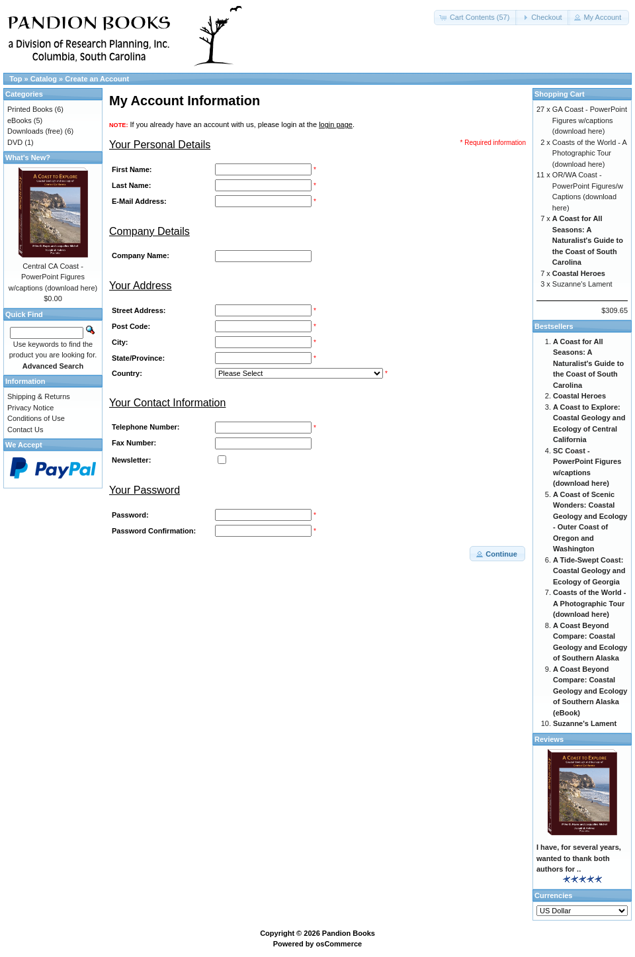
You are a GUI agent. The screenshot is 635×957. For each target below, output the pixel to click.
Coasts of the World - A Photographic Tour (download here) (589, 153)
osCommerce (339, 944)
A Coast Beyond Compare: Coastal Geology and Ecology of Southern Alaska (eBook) (590, 691)
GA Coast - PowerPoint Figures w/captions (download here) (589, 120)
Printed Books (29, 109)
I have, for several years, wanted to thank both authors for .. (578, 858)
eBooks (19, 120)
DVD (14, 142)
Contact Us (25, 429)
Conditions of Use (36, 418)
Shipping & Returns (38, 396)
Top (15, 79)
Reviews (549, 739)
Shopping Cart (559, 94)
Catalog (43, 79)
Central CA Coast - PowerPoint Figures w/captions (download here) (53, 277)
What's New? (27, 157)
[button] (476, 17)
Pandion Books (348, 933)
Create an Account (97, 79)
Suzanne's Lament (582, 284)
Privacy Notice (30, 408)
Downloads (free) (35, 131)
